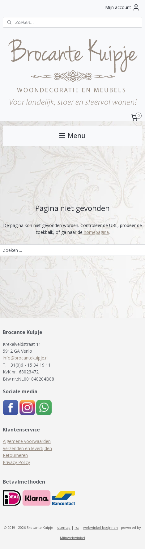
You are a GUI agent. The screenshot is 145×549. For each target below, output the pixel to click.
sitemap (63, 527)
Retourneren (15, 455)
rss (77, 527)
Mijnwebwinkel (72, 537)
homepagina (96, 232)
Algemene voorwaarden (27, 441)
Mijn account (122, 7)
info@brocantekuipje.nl (26, 358)
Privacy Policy (16, 462)
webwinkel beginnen (100, 527)
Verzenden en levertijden (27, 448)
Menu (72, 135)
